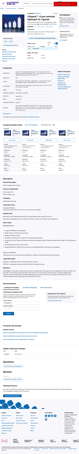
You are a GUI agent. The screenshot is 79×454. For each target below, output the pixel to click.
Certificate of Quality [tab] (30, 287)
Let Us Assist (63, 40)
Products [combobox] (26, 3)
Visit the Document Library (55, 300)
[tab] (3, 8)
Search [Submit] (9, 313)
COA (5, 41)
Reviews (4, 61)
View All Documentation (10, 45)
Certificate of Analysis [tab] (11, 287)
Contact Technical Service (12, 396)
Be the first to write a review (13, 379)
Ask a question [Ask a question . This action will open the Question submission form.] (49, 26)
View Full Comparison (31, 125)
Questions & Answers (8, 58)
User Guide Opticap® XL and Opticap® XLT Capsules (18, 339)
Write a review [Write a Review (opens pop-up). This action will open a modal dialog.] (40, 26)
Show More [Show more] (7, 113)
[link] (64, 74)
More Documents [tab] (46, 287)
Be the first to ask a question (13, 366)
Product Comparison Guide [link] (31, 117)
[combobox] (42, 3)
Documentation (7, 54)
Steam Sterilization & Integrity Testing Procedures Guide (20, 336)
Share (55, 13)
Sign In (31, 38)
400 (16, 78)
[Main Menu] (3, 3)
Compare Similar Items (9, 52)
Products (2, 8)
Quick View (12, 140)
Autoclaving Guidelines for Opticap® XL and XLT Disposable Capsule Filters (25, 332)
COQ (10, 41)
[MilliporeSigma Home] (13, 3)
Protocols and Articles (9, 56)
